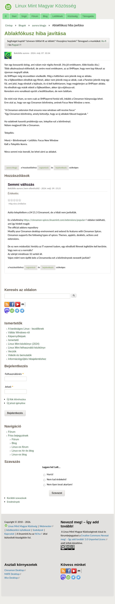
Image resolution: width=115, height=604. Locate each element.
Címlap (9, 25)
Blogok (22, 25)
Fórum (35, 16)
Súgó (24, 16)
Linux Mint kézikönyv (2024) (23, 344)
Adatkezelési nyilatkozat (18, 529)
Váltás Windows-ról (19, 332)
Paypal (16, 44)
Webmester (46, 526)
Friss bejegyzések (18, 435)
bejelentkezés (61, 167)
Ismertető (13, 340)
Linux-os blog (19, 454)
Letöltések (57, 16)
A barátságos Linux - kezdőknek (26, 328)
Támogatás (88, 16)
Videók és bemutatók (20, 355)
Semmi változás (21, 184)
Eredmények (13, 501)
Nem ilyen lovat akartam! (60, 484)
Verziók (12, 351)
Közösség (73, 16)
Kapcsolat (9, 533)
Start (14, 16)
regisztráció (44, 167)
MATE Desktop (12, 573)
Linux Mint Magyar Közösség (47, 6)
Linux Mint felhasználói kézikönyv (26, 347)
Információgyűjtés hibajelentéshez (27, 359)
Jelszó (9, 386)
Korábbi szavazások (16, 498)
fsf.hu (38, 533)
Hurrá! (50, 474)
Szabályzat (38, 529)
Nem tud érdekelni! (57, 479)
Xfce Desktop (12, 577)
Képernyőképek (17, 336)
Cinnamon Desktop (15, 570)
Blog (45, 16)
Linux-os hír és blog (23, 450)
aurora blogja (39, 25)
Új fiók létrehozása (16, 399)
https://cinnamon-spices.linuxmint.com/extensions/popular (55, 219)
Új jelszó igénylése (16, 403)
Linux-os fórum (20, 447)
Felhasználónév (14, 374)
